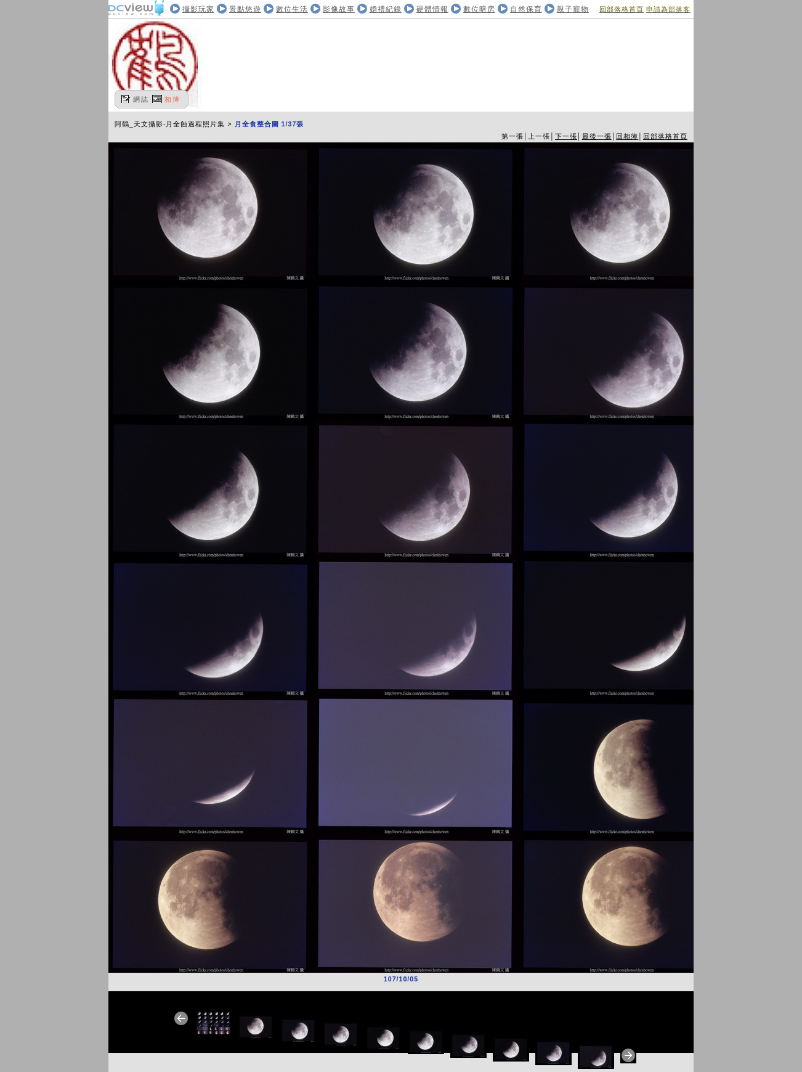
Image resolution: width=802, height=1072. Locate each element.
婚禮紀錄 (386, 9)
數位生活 (292, 9)
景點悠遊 (245, 9)
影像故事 (339, 9)
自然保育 (526, 9)
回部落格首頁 (621, 9)
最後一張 (597, 136)
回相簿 (627, 136)
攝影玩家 (198, 9)
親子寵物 (573, 9)
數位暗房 (479, 9)
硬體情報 (432, 9)
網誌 (141, 99)
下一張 (566, 136)
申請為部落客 (668, 9)
